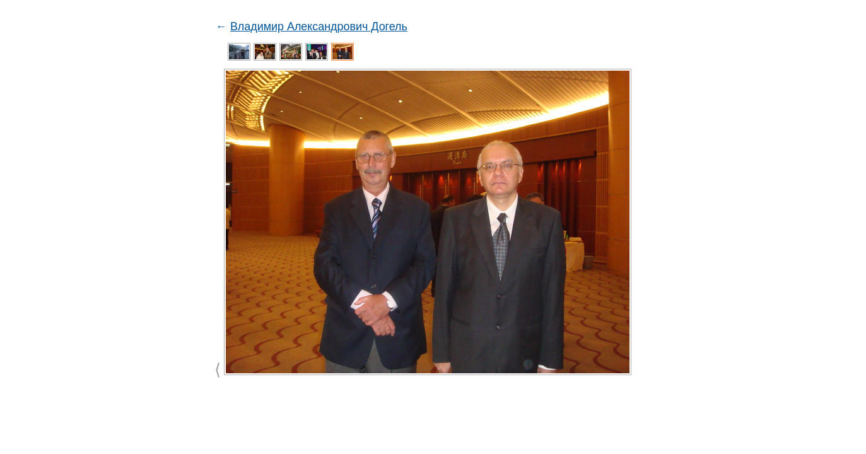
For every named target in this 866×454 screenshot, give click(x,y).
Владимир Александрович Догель (318, 26)
